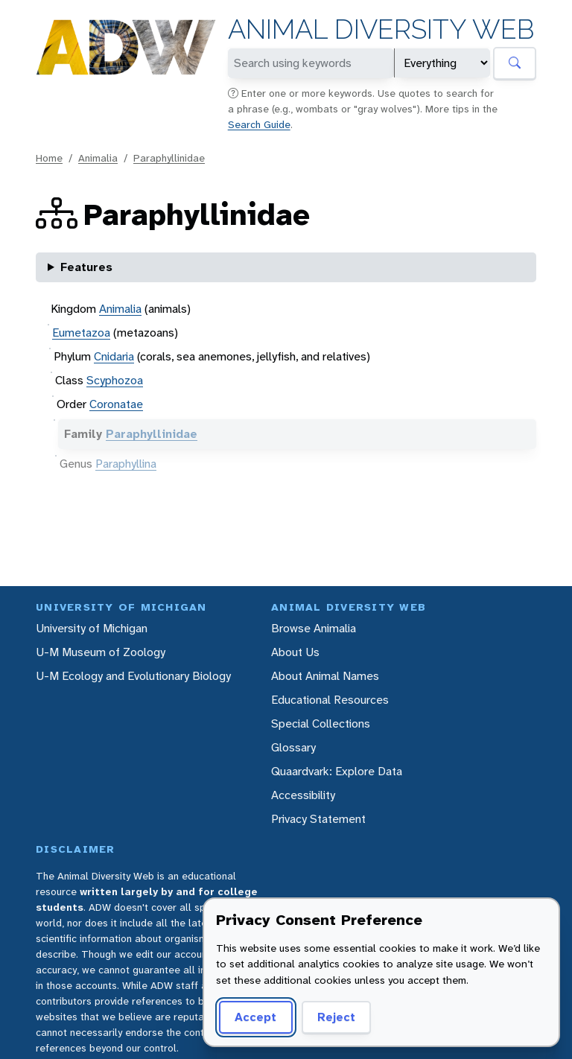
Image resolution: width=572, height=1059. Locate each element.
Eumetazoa (81, 332)
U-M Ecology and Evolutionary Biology (133, 676)
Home (49, 158)
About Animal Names (325, 676)
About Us (295, 652)
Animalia (98, 158)
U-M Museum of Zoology (100, 652)
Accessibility (303, 795)
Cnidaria (114, 356)
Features (86, 267)
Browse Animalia (313, 628)
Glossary (293, 747)
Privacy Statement (318, 819)
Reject (336, 1017)
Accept (255, 1017)
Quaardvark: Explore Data (336, 771)
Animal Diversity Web (381, 29)
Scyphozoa (114, 380)
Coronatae (116, 404)
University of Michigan (91, 628)
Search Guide (259, 124)
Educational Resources (330, 699)
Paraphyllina (125, 463)
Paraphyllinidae (169, 158)
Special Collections (320, 723)
